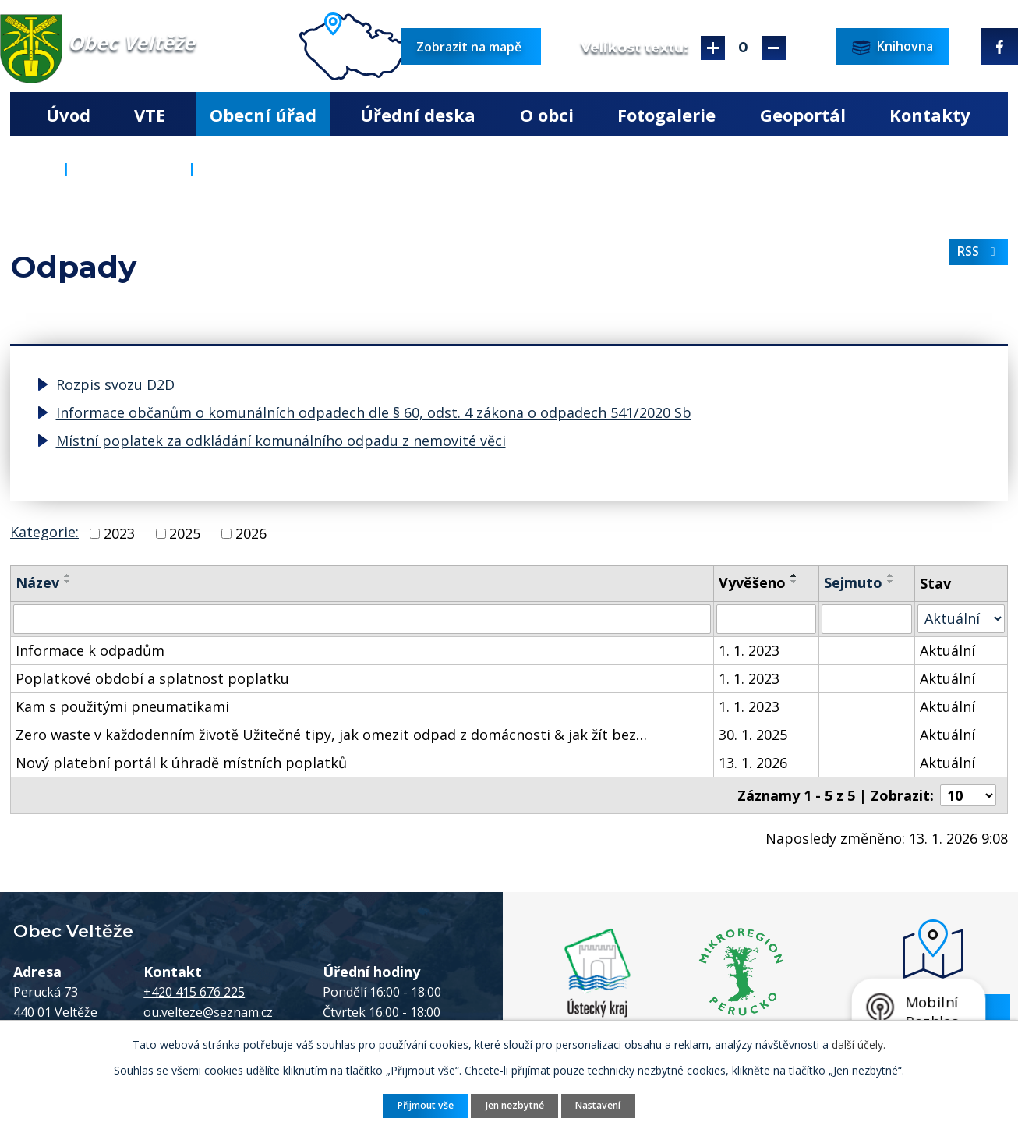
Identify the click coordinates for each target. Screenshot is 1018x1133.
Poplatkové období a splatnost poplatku (152, 678)
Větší (713, 48)
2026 (251, 533)
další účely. (858, 1044)
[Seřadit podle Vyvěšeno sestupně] (794, 582)
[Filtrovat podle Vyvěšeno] (766, 619)
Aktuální (947, 650)
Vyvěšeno (752, 582)
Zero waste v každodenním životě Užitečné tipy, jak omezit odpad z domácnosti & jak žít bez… (331, 734)
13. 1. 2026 (753, 762)
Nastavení (597, 1105)
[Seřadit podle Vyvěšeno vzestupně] (794, 575)
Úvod (68, 114)
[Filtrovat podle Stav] (961, 618)
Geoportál (803, 114)
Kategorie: (44, 531)
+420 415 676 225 (194, 991)
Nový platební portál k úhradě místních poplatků (181, 762)
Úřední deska (417, 114)
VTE (149, 114)
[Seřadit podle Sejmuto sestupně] (891, 582)
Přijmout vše (426, 1105)
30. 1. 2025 (753, 734)
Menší (774, 48)
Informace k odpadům (90, 650)
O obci (547, 114)
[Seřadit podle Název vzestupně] (67, 575)
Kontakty (929, 114)
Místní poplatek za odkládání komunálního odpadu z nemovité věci (281, 440)
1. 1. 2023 (749, 650)
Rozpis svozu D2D (115, 384)
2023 (119, 533)
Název (37, 582)
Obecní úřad (263, 114)
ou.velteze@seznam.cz (208, 1012)
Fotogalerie (666, 114)
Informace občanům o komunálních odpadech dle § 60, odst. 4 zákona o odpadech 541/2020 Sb (373, 412)
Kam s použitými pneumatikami (122, 706)
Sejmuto (853, 582)
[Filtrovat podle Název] (362, 619)
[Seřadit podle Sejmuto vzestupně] (891, 575)
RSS (979, 251)
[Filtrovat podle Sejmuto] (867, 619)
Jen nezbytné (515, 1105)
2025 (184, 533)
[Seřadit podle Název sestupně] (67, 582)
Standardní (743, 48)
